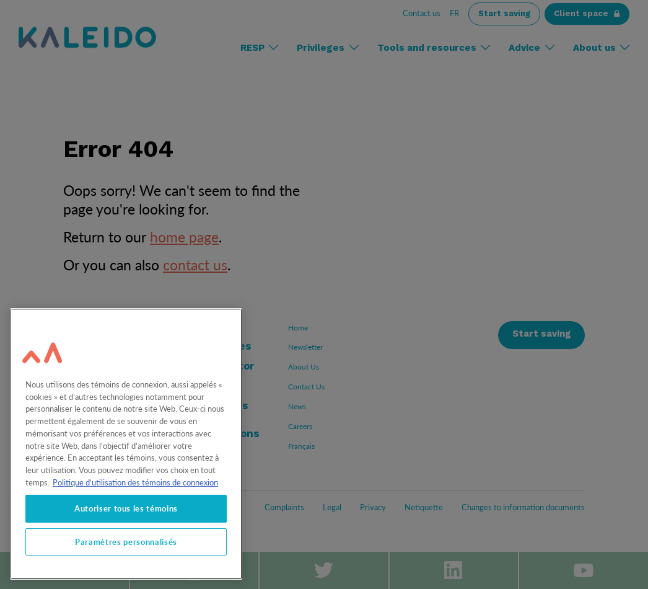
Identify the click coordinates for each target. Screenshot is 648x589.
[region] (126, 444)
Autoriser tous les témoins (126, 508)
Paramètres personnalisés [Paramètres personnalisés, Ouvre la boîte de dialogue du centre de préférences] (126, 542)
